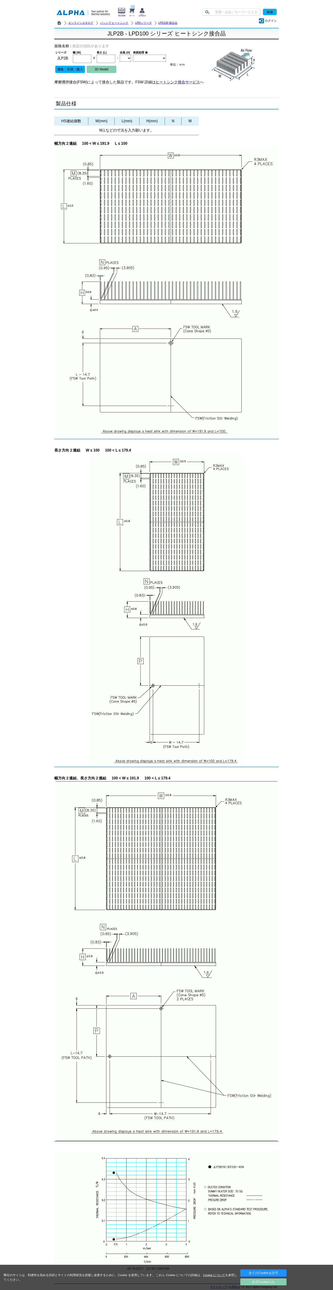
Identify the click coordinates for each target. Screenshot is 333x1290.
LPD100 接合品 (168, 23)
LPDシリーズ (143, 23)
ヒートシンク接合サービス (178, 82)
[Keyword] (231, 12)
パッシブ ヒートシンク (114, 23)
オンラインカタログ (80, 23)
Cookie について (214, 1275)
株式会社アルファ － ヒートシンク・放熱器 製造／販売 (59, 23)
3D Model (101, 69)
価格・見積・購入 (70, 69)
